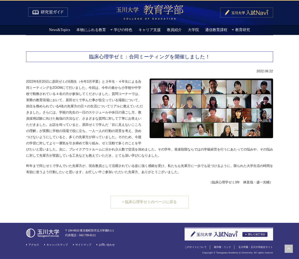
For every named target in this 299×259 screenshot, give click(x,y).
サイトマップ (83, 244)
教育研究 (242, 30)
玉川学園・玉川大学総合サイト (255, 247)
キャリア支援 (149, 30)
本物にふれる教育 (91, 30)
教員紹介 (174, 30)
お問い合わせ (107, 244)
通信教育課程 (216, 30)
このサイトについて (196, 247)
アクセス (33, 244)
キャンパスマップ (57, 244)
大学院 (193, 30)
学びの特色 (123, 30)
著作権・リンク (222, 247)
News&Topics (59, 30)
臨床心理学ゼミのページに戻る (151, 202)
